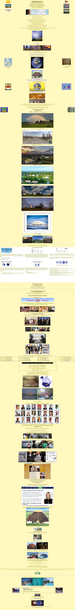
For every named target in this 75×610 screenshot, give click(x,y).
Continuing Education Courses (35, 54)
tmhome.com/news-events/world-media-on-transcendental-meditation (37, 505)
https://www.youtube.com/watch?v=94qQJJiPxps (37, 333)
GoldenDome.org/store (37, 598)
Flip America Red (26, 588)
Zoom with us (37, 43)
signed (27, 462)
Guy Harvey (39, 233)
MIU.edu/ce (42, 54)
